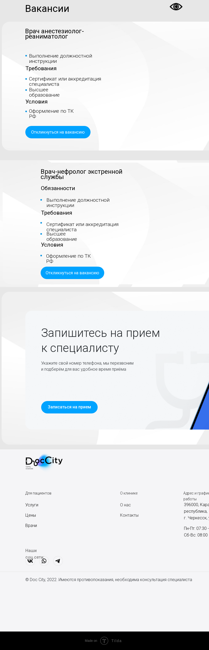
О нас (125, 504)
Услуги (31, 504)
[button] (58, 132)
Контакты (129, 515)
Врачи (31, 525)
